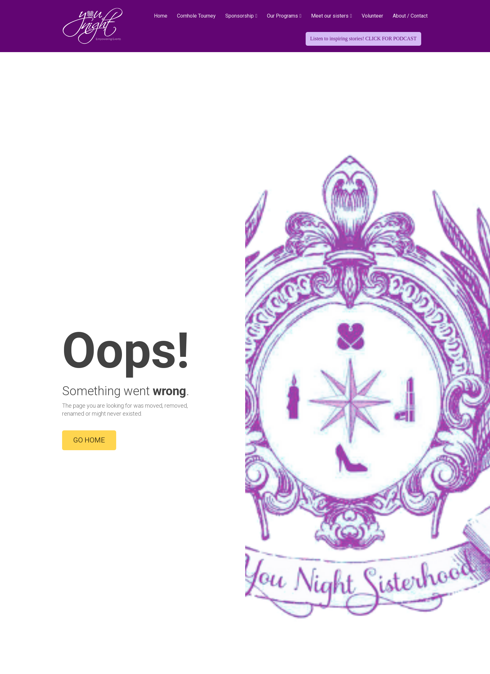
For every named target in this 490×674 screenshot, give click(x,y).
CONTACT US (321, 640)
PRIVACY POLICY (365, 640)
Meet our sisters (330, 16)
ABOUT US (284, 640)
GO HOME (89, 218)
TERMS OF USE (410, 640)
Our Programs (282, 16)
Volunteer (372, 16)
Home (160, 16)
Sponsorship (239, 16)
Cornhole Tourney (196, 16)
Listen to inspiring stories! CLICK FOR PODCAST (363, 38)
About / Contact (410, 16)
